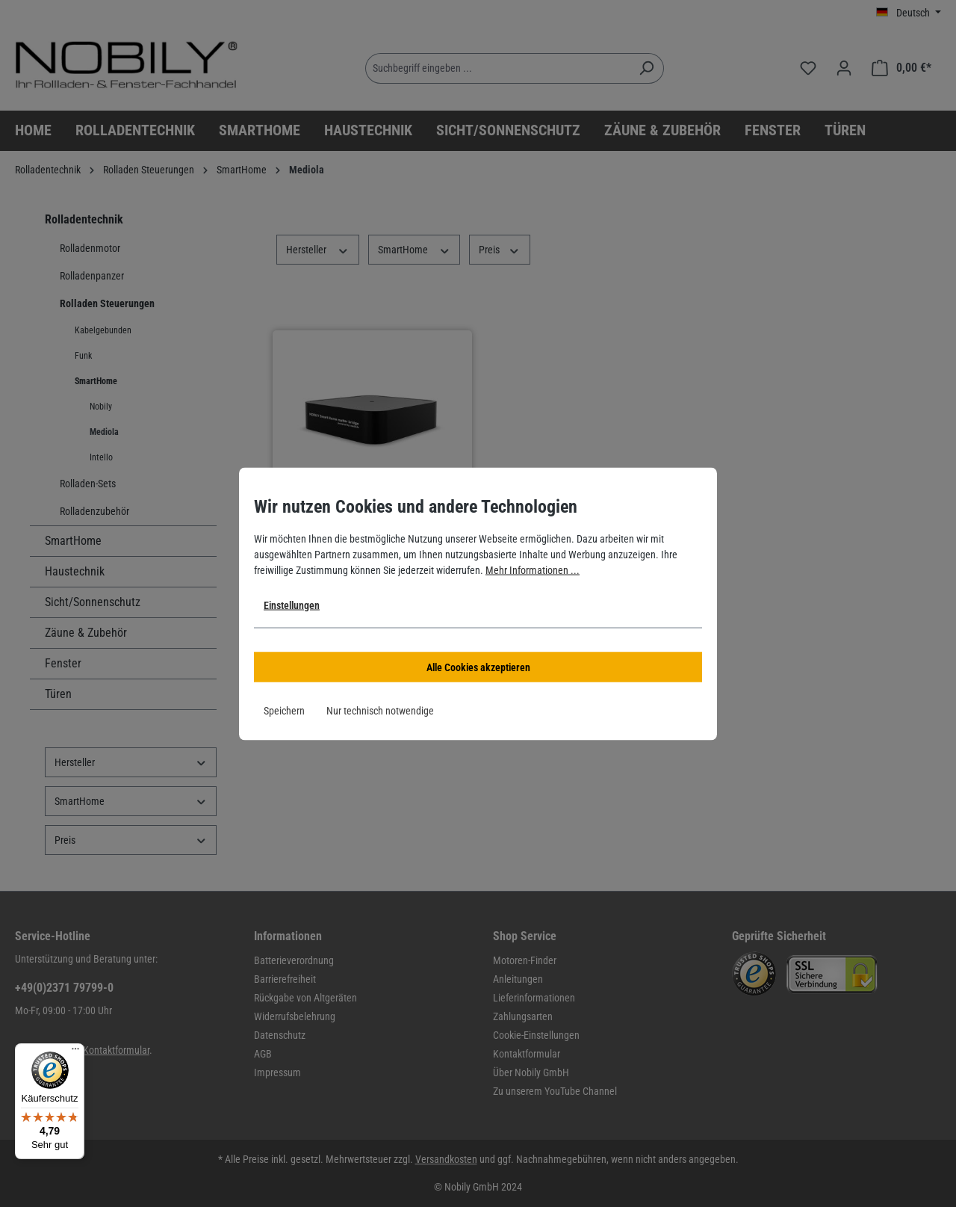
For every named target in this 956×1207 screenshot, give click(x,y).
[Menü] (75, 1052)
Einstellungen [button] (292, 605)
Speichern (284, 710)
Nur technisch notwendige (380, 710)
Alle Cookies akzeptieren (478, 667)
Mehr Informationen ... (532, 569)
